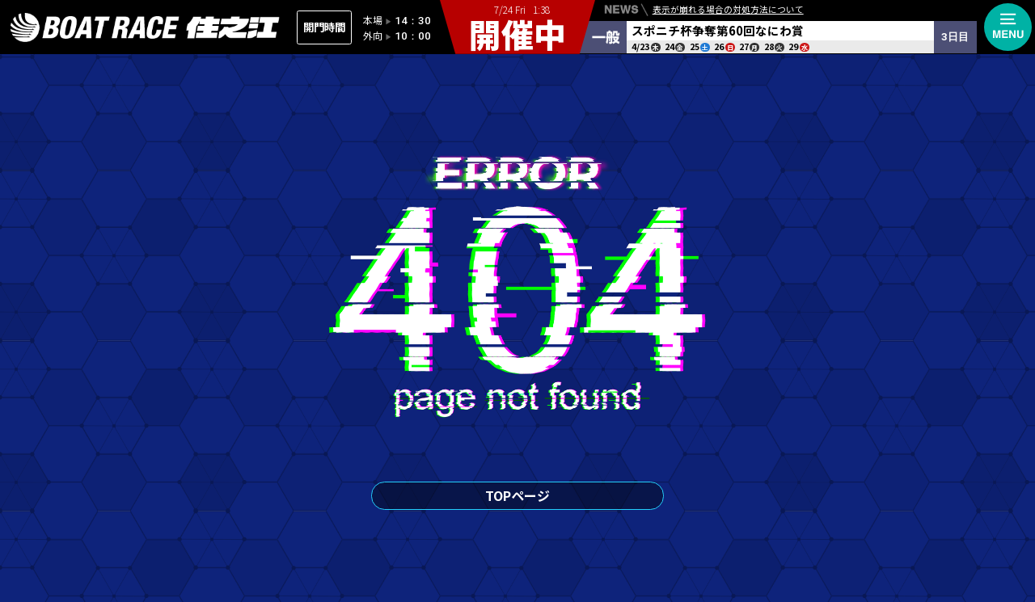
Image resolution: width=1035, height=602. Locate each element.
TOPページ (517, 495)
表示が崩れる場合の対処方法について (728, 12)
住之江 (145, 27)
